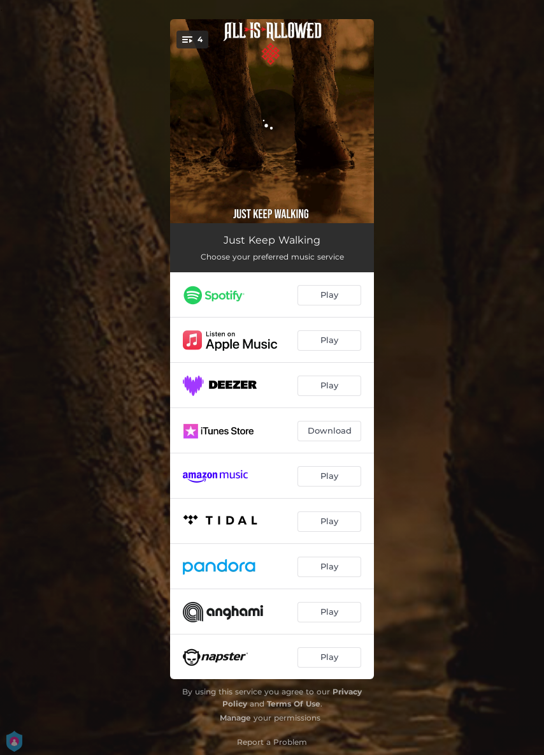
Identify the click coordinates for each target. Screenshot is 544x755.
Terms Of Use (293, 703)
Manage (235, 717)
